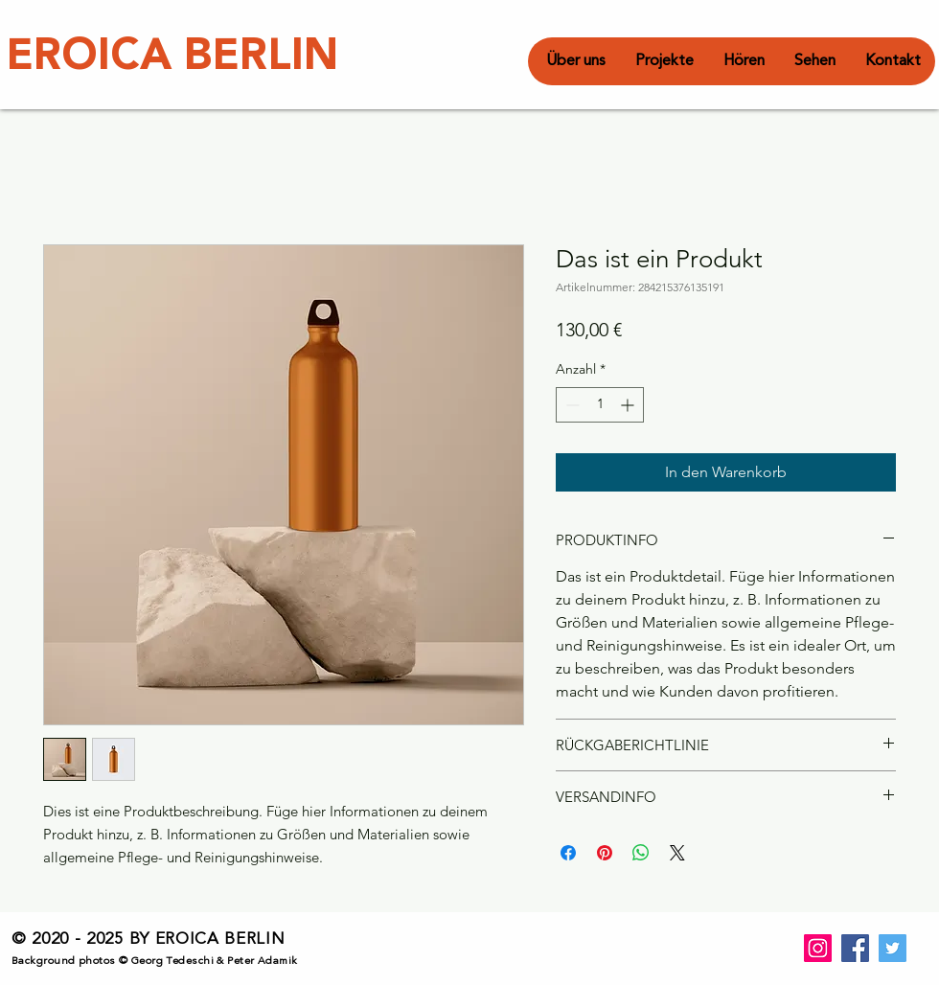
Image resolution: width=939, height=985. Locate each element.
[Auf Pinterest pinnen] (604, 852)
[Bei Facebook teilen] (568, 852)
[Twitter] (892, 948)
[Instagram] (818, 948)
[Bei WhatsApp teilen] (641, 852)
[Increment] (629, 405)
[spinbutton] (600, 405)
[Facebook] (855, 948)
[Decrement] (571, 405)
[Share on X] (677, 852)
